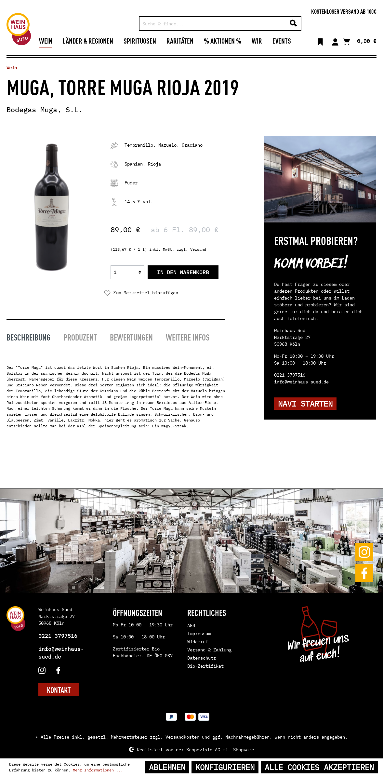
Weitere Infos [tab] (187, 336)
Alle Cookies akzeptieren (319, 767)
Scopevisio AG (203, 749)
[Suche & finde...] (212, 23)
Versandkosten (182, 737)
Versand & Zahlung (209, 650)
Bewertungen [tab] (131, 336)
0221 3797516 (57, 636)
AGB (191, 625)
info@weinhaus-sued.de (61, 653)
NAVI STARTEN (305, 403)
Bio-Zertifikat (205, 666)
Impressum (199, 633)
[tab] (28, 336)
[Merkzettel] (320, 40)
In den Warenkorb (183, 272)
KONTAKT (59, 690)
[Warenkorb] (359, 40)
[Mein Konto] (335, 40)
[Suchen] (293, 23)
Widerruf (197, 642)
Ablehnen (167, 767)
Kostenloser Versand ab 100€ (343, 11)
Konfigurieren (225, 767)
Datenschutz (201, 658)
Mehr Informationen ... (98, 770)
